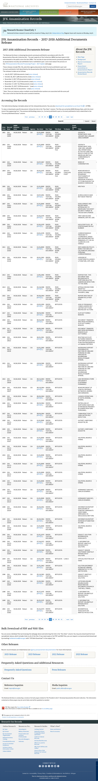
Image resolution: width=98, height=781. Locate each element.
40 (59, 117)
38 (53, 117)
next (67, 117)
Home (4, 23)
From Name (74, 127)
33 (39, 117)
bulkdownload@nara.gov (17, 638)
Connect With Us (49, 763)
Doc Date (40, 129)
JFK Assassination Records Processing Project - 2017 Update (25, 64)
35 (45, 117)
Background (82, 59)
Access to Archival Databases (8, 744)
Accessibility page (47, 708)
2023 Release (34, 654)
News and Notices (55, 729)
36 (47, 117)
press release (33, 74)
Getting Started (38, 729)
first (26, 117)
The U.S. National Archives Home (20, 4)
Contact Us (92, 3)
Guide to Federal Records (39, 737)
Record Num (9, 128)
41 (61, 117)
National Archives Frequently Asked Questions (39, 733)
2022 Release (58, 654)
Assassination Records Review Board (85, 73)
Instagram (46, 766)
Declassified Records (40, 740)
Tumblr (49, 766)
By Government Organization (7, 734)
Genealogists (22, 729)
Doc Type (49, 129)
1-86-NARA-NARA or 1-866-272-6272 (49, 778)
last (72, 117)
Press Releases (59, 670)
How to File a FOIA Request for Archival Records (40, 752)
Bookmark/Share (82, 3)
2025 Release (10, 654)
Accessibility (33, 773)
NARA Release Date (16, 127)
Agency (32, 129)
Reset (93, 121)
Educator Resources (49, 12)
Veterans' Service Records (29, 12)
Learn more (82, 777)
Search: (60, 121)
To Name (67, 129)
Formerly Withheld (25, 128)
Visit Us (68, 12)
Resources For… (25, 726)
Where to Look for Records (39, 743)
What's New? (55, 726)
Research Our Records (9, 12)
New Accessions (55, 731)
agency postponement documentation (43, 650)
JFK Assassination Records (29, 23)
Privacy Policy (42, 773)
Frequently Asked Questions (17, 670)
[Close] (96, 763)
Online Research (9, 726)
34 (42, 117)
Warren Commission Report (84, 63)
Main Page (81, 57)
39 (56, 117)
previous (32, 117)
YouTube (52, 766)
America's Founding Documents (88, 12)
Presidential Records (9, 741)
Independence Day (58, 33)
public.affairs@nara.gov (64, 688)
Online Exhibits (7, 751)
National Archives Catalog (8, 738)
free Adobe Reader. (23, 707)
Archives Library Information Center (8, 748)
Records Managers (24, 739)
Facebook (40, 766)
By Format (6, 731)
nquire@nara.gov (14, 688)
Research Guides (40, 726)
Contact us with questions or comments (13, 717)
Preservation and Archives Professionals (24, 735)
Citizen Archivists (70, 3)
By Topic (5, 729)
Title (79, 129)
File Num (58, 129)
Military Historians (24, 731)
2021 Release (82, 654)
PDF (38, 134)
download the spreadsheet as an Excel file (69, 106)
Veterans (21, 741)
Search (93, 6)
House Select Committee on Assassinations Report (85, 68)
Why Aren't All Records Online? (40, 747)
